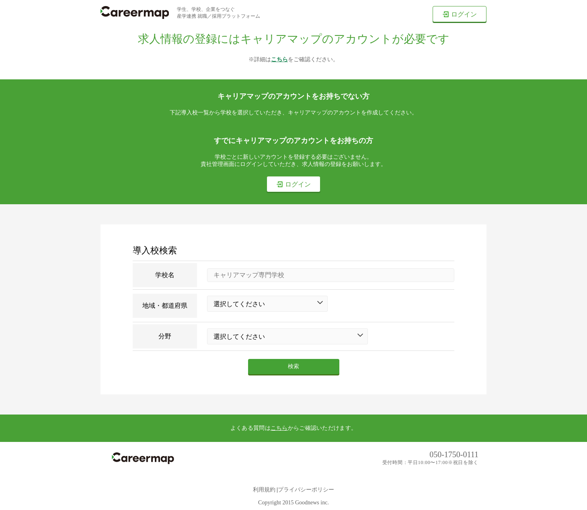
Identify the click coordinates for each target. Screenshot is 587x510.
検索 (293, 366)
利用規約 (264, 490)
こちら (279, 59)
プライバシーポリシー (306, 490)
